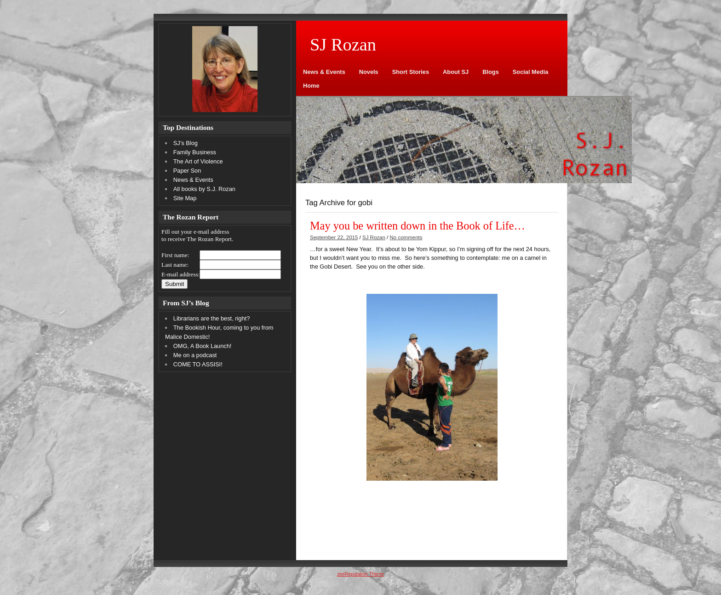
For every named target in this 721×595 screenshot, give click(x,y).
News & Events (324, 71)
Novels (368, 71)
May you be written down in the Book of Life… (417, 225)
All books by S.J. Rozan (204, 188)
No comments (406, 237)
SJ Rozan (373, 237)
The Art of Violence (198, 161)
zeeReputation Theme (360, 574)
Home (311, 85)
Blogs (490, 71)
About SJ (456, 71)
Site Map (185, 198)
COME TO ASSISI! (198, 364)
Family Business (194, 152)
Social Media (531, 71)
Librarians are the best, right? (211, 318)
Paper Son (187, 170)
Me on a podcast (195, 355)
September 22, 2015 (334, 237)
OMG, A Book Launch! (202, 345)
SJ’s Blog (185, 143)
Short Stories (410, 71)
